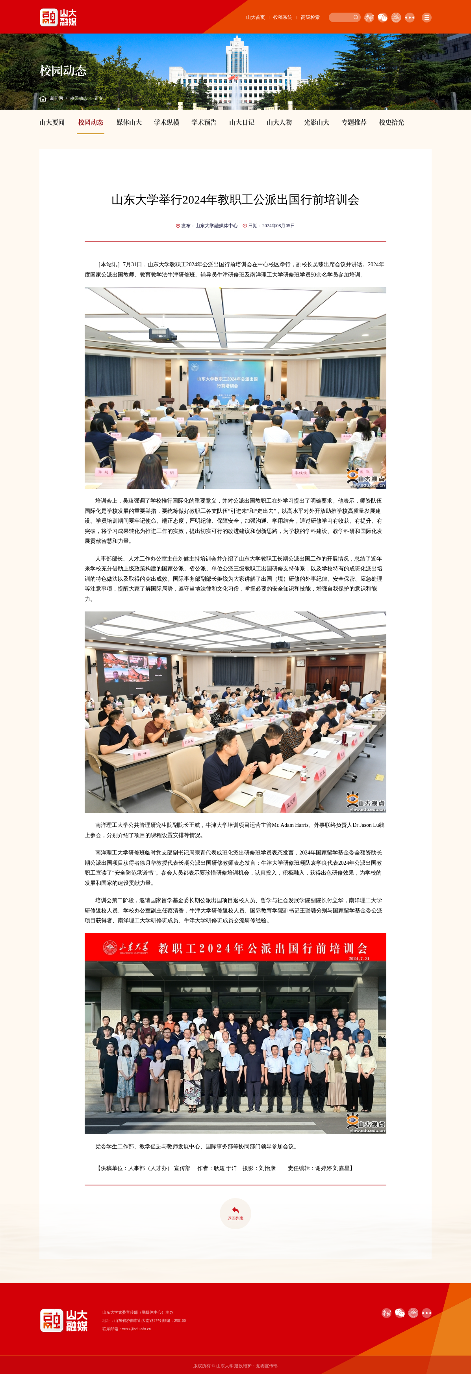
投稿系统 (282, 17)
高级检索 (310, 17)
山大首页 (255, 17)
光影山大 (316, 122)
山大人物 (279, 122)
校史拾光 (391, 122)
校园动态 (78, 98)
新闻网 (56, 98)
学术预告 (204, 122)
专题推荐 (354, 122)
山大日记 (241, 122)
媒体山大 (129, 122)
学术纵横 (166, 122)
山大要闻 (52, 122)
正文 (99, 98)
